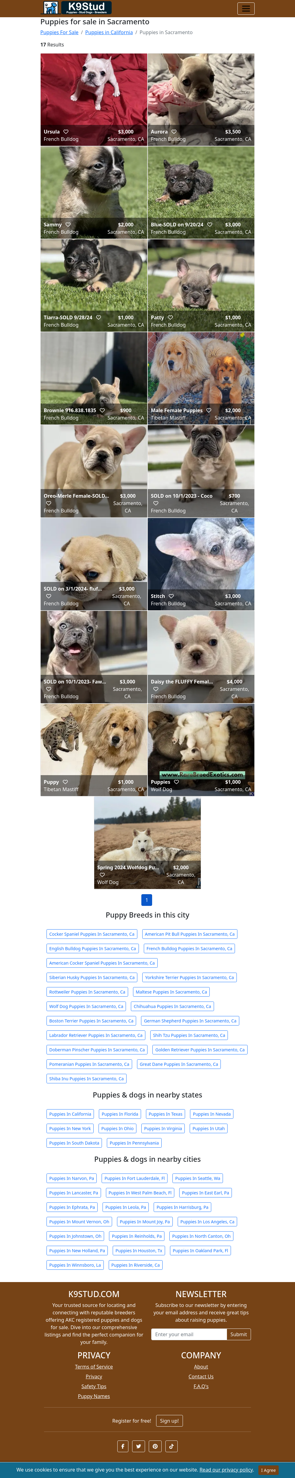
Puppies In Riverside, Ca (135, 1265)
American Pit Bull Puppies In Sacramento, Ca (190, 934)
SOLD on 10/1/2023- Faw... (75, 681)
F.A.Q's (201, 1386)
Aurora (160, 131)
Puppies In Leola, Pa (125, 1207)
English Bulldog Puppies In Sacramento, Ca (92, 948)
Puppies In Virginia (163, 1128)
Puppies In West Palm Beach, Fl (140, 1193)
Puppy (52, 782)
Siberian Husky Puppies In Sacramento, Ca (92, 977)
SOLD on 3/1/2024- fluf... (73, 588)
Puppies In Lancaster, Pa (73, 1193)
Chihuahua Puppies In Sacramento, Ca (172, 1006)
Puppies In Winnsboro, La (75, 1265)
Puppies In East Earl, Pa (205, 1193)
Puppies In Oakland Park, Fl (200, 1250)
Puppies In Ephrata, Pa (72, 1207)
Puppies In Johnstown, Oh (75, 1236)
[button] (122, 1446)
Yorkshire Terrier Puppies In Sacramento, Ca (189, 977)
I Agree (268, 1470)
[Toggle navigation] (246, 8)
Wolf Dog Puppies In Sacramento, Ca (86, 1006)
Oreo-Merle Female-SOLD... (76, 495)
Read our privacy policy (226, 1469)
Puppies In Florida (120, 1114)
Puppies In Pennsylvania (134, 1143)
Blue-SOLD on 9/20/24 (178, 224)
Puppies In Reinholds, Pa (137, 1236)
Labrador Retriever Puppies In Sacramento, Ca (96, 1035)
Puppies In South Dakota (74, 1143)
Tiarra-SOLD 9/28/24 (69, 317)
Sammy (53, 224)
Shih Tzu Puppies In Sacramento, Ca (189, 1035)
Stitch (158, 596)
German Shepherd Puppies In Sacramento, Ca (190, 1021)
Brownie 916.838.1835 (70, 410)
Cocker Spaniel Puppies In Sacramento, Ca (92, 934)
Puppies (161, 782)
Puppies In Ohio (117, 1128)
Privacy (94, 1376)
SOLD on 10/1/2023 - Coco (181, 495)
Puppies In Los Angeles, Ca (207, 1222)
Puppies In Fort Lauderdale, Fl (134, 1178)
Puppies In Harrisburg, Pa (182, 1207)
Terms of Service (94, 1366)
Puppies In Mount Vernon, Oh (79, 1222)
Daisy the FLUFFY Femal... (182, 681)
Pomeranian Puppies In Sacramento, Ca (89, 1064)
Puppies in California (109, 32)
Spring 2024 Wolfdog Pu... (128, 867)
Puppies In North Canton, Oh (201, 1236)
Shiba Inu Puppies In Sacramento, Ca (86, 1079)
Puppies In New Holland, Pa (77, 1250)
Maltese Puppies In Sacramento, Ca (171, 992)
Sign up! (169, 1420)
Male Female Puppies (177, 410)
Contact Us (200, 1376)
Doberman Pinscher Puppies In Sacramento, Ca (97, 1050)
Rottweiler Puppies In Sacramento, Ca (87, 992)
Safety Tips (94, 1386)
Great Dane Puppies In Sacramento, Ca (179, 1064)
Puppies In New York (70, 1128)
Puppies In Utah (208, 1128)
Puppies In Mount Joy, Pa (145, 1222)
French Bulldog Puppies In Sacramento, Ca (189, 948)
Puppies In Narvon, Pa (71, 1178)
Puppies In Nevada (212, 1114)
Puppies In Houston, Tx (138, 1250)
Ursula (52, 131)
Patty (158, 317)
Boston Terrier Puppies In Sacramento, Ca (91, 1021)
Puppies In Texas (166, 1114)
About (201, 1366)
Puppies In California (70, 1114)
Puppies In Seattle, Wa (197, 1178)
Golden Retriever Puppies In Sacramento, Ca (199, 1050)
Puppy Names (94, 1396)
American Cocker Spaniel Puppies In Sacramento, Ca (102, 963)
